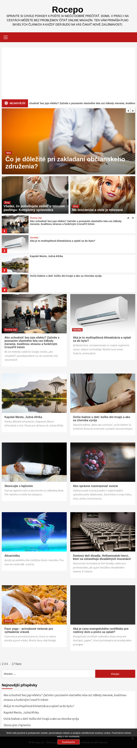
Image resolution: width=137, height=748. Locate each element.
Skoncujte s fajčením (18, 486)
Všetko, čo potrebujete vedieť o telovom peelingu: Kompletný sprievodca (34, 208)
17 (13, 663)
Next (18, 663)
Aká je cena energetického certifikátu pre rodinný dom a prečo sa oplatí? (100, 630)
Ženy (7, 202)
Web (8, 153)
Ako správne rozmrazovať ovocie (95, 486)
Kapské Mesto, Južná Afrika (46, 256)
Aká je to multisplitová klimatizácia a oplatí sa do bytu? (62, 240)
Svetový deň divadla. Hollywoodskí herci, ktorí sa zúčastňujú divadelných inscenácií (102, 557)
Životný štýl (36, 218)
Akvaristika (12, 555)
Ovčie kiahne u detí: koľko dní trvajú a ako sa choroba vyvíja (66, 275)
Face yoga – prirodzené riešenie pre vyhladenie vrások (28, 630)
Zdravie (8, 621)
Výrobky (34, 238)
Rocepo (67, 9)
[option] (68, 141)
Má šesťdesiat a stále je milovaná (97, 210)
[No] (132, 738)
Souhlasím (68, 742)
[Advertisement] (68, 73)
